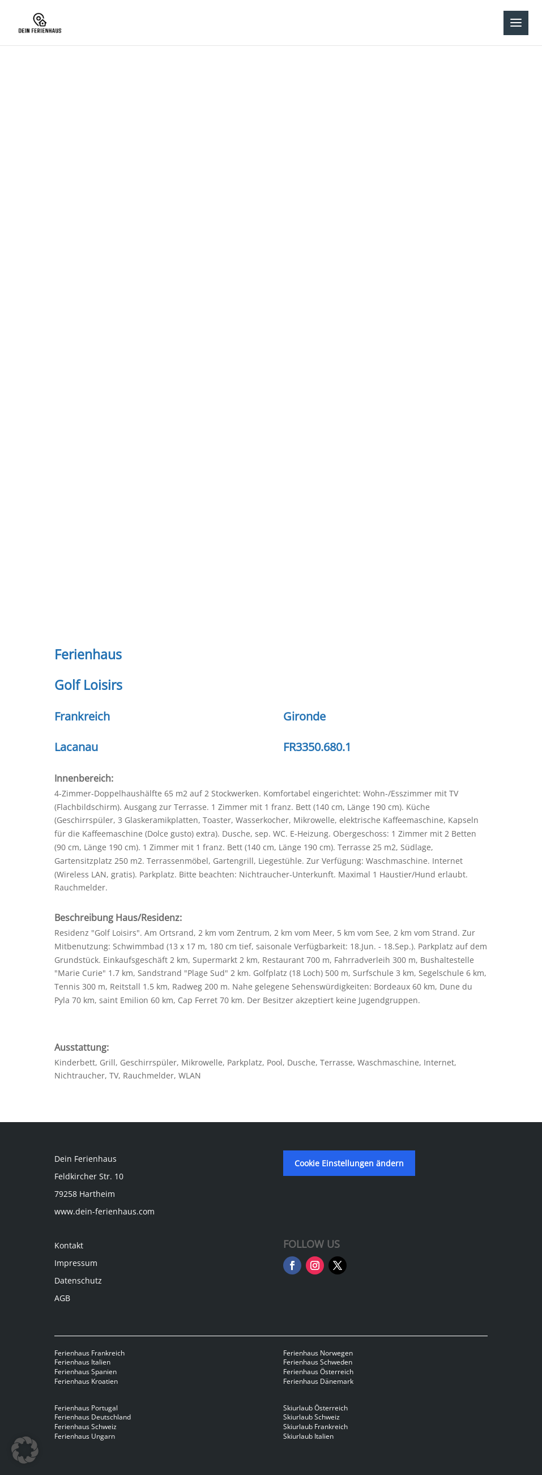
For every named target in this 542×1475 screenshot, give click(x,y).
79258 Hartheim (84, 1193)
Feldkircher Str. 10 (88, 1176)
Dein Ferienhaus (85, 1158)
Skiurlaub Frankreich (315, 1426)
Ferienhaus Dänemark (318, 1381)
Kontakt (68, 1245)
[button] (25, 1450)
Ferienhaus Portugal (86, 1408)
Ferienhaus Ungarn (84, 1436)
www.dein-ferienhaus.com (104, 1211)
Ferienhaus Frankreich (89, 1353)
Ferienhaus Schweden (317, 1362)
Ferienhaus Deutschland (92, 1417)
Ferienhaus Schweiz (85, 1426)
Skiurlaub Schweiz (311, 1417)
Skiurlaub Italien (308, 1436)
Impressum (75, 1262)
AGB (62, 1298)
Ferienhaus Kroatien (86, 1381)
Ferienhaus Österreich (318, 1371)
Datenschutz (78, 1280)
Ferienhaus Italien (82, 1362)
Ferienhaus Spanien (85, 1371)
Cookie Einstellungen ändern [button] (349, 1163)
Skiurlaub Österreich (315, 1408)
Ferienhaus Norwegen (318, 1353)
